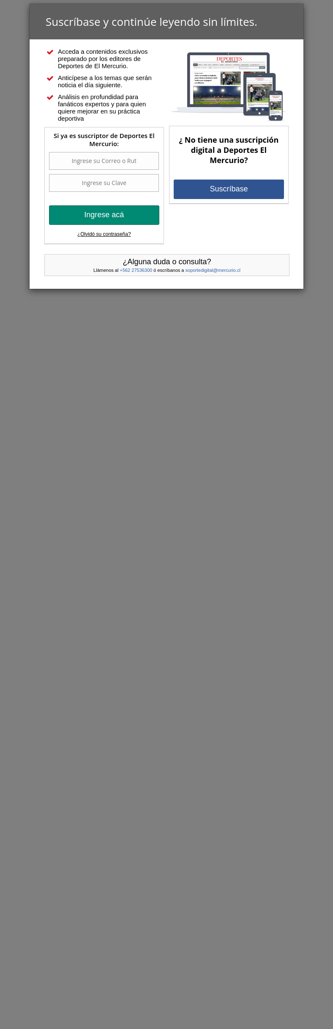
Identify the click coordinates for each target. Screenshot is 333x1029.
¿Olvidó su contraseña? (104, 234)
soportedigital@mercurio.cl (213, 270)
